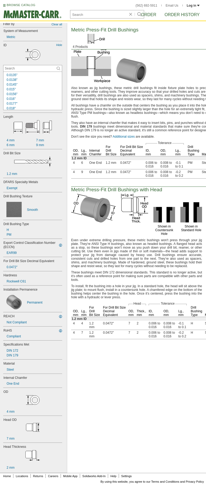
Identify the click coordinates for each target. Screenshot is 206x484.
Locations (22, 476)
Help (114, 476)
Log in (193, 5)
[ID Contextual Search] (32, 68)
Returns (38, 476)
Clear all (57, 24)
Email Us (172, 5)
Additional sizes (124, 136)
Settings (126, 476)
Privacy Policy (195, 481)
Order (148, 14)
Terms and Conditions (165, 481)
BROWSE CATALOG (21, 5)
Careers (53, 476)
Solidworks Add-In (94, 476)
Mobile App (70, 476)
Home (7, 476)
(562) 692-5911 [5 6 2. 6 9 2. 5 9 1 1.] (146, 5)
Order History (182, 14)
